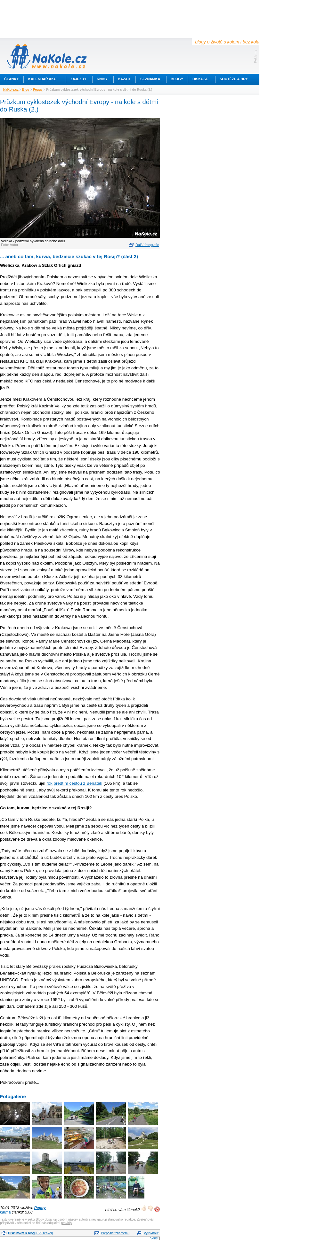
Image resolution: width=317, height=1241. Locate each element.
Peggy (38, 89)
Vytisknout (151, 1233)
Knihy (102, 79)
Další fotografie (147, 245)
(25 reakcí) (30, 1233)
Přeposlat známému (115, 1233)
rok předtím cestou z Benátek (74, 783)
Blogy (177, 79)
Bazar (124, 79)
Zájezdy (78, 79)
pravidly (66, 1223)
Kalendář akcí (42, 79)
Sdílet (154, 1238)
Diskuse (200, 79)
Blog (25, 89)
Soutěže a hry (234, 79)
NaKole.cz (11, 89)
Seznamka (150, 79)
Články (11, 79)
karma (5, 1212)
